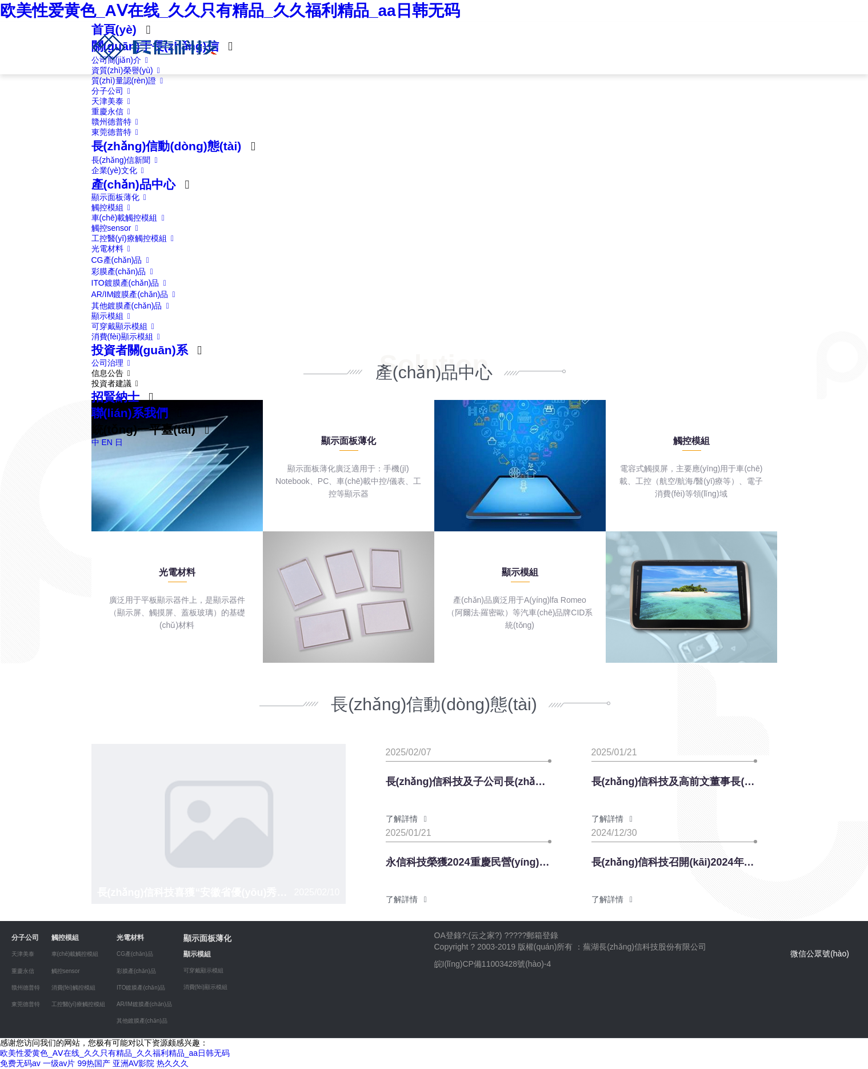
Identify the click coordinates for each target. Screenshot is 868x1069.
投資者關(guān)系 (139, 350)
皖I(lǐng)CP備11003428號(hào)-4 (492, 963)
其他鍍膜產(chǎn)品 (132, 305)
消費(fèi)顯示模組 (128, 336)
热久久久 (173, 1063)
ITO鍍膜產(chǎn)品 (131, 282)
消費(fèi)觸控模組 (73, 987)
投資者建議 (117, 383)
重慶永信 (113, 111)
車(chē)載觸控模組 (130, 217)
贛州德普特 (117, 121)
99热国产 (93, 1063)
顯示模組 (113, 316)
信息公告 (113, 373)
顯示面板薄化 (121, 197)
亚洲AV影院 (134, 1063)
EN (106, 442)
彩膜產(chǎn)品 (124, 271)
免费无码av (20, 1063)
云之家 (483, 935)
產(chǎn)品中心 (133, 184)
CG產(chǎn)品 (122, 260)
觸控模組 (113, 207)
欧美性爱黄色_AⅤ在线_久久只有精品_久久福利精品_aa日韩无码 (230, 10)
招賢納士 (115, 396)
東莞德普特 (117, 132)
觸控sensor (117, 228)
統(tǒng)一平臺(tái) (143, 429)
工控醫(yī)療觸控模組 (134, 238)
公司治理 (113, 362)
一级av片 (59, 1063)
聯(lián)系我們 (129, 412)
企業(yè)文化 (120, 170)
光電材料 (113, 248)
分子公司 (113, 90)
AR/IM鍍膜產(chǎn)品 (135, 294)
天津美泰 (113, 101)
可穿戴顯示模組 (125, 326)
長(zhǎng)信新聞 (126, 160)
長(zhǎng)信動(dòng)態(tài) (166, 146)
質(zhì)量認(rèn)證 (129, 80)
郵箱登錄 (542, 935)
